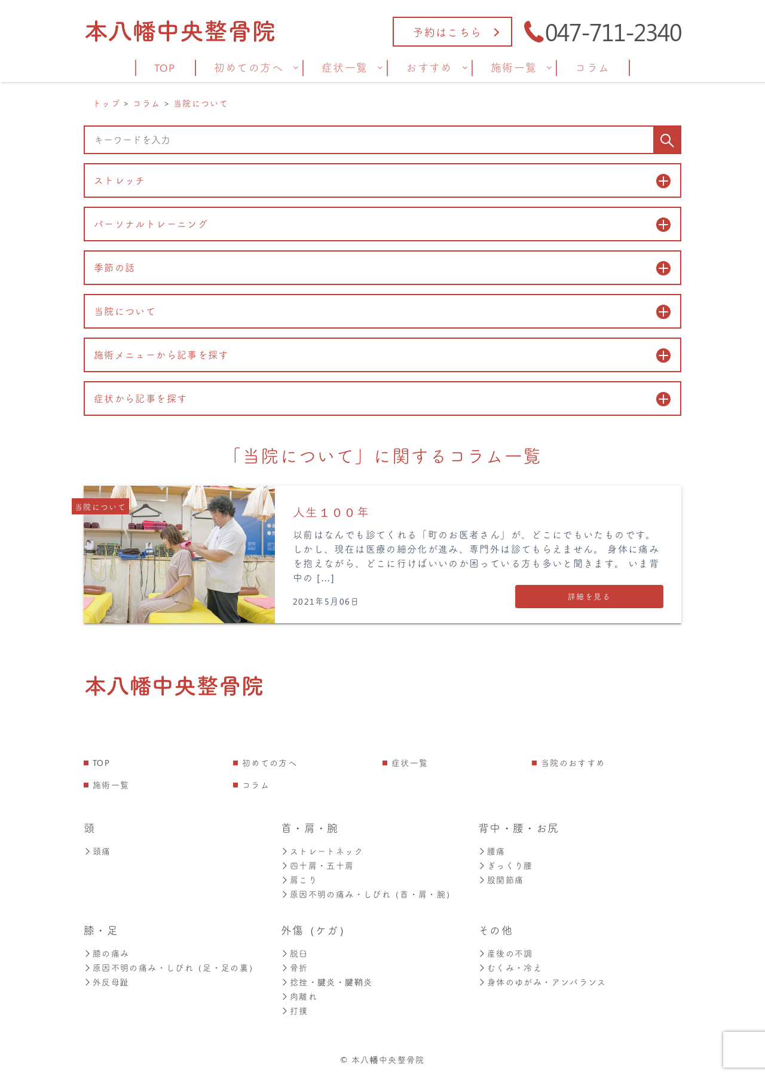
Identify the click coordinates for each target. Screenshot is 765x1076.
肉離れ (299, 996)
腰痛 (492, 851)
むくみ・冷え (510, 967)
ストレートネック (322, 851)
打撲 (294, 1010)
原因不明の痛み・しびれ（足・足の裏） (171, 967)
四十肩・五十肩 (317, 865)
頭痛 (97, 851)
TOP (101, 762)
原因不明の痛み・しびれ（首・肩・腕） (368, 894)
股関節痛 (501, 879)
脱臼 (294, 953)
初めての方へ (269, 762)
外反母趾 (106, 982)
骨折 (294, 967)
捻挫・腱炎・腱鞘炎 (326, 982)
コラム (256, 784)
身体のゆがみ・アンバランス (542, 982)
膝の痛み (106, 953)
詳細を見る (589, 596)
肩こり (299, 879)
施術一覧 (111, 784)
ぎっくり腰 (505, 865)
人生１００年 (331, 512)
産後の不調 (505, 953)
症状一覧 (409, 762)
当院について (100, 506)
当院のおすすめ (573, 762)
